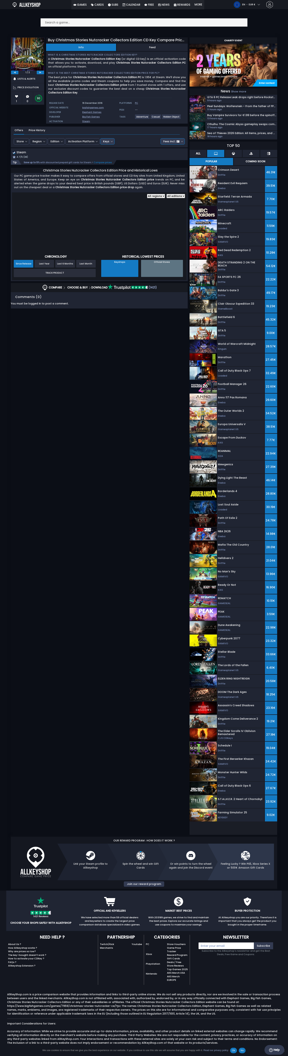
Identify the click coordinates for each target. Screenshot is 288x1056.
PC (147, 944)
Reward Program (177, 955)
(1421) (132, 288)
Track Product (54, 273)
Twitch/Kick (107, 944)
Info (81, 47)
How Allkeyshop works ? (22, 948)
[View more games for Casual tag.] (155, 118)
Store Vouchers (176, 944)
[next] (40, 72)
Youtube (137, 944)
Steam (86, 121)
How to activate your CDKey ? (26, 958)
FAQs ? (12, 962)
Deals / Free (174, 962)
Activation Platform (81, 141)
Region (37, 141)
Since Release (23, 264)
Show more (238, 91)
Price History (37, 130)
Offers (19, 130)
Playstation (153, 964)
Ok (233, 1050)
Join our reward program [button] (144, 884)
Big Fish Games (91, 116)
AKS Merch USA (176, 973)
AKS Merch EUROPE (173, 978)
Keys (106, 141)
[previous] (14, 72)
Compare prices (103, 162)
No (242, 1050)
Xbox (149, 954)
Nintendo (151, 973)
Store (20, 141)
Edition (55, 141)
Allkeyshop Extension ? (21, 965)
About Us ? (14, 944)
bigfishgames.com (93, 107)
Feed (152, 47)
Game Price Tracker (174, 949)
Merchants (106, 948)
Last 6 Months (65, 264)
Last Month (86, 264)
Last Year (44, 264)
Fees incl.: (171, 141)
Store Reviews (175, 965)
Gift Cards (173, 958)
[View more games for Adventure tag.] (142, 118)
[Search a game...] (144, 22)
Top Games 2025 (177, 969)
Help (274, 1050)
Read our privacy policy (216, 1050)
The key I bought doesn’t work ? (27, 955)
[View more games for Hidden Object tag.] (171, 118)
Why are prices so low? (22, 951)
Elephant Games (91, 112)
